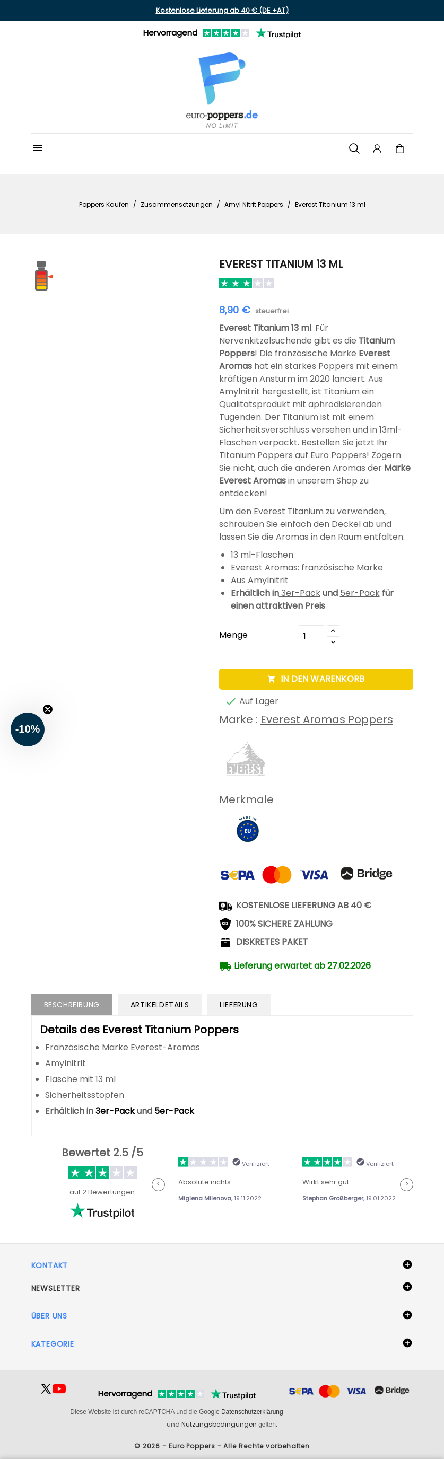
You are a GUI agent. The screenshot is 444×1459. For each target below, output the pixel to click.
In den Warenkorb (315, 679)
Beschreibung (72, 1004)
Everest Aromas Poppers (326, 719)
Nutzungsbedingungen (219, 1424)
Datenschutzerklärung (252, 1412)
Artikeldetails (159, 1004)
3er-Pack (299, 593)
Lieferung (239, 1004)
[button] (28, 729)
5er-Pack (360, 593)
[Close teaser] (47, 709)
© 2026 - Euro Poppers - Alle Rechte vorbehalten (222, 1446)
